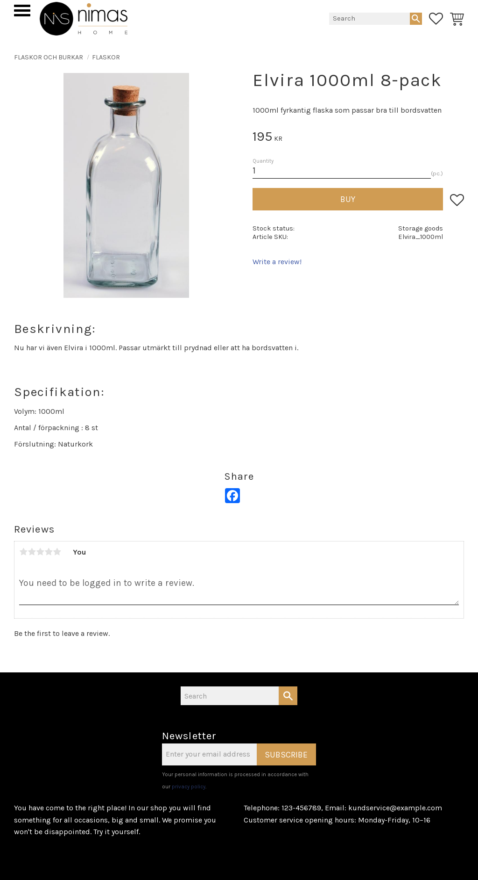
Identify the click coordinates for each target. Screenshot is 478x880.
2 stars (32, 552)
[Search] (416, 19)
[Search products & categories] (369, 19)
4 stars (48, 552)
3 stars (40, 552)
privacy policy (188, 787)
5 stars (57, 552)
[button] (22, 10)
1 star (23, 552)
